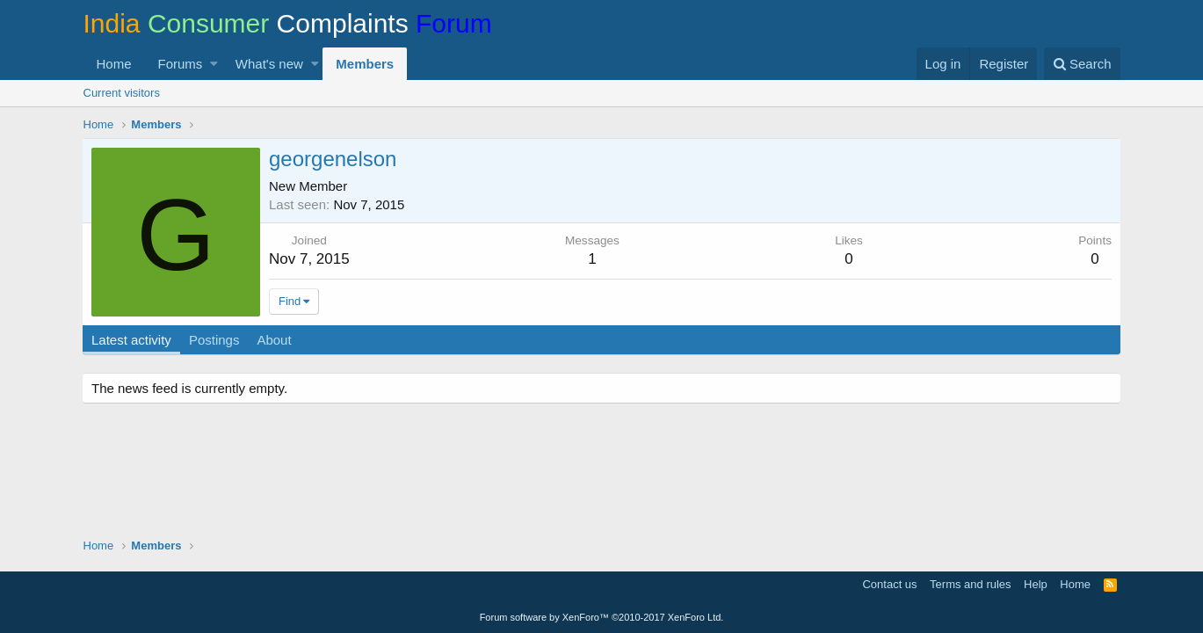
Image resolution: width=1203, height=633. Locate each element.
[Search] (1082, 63)
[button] (214, 63)
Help (1035, 584)
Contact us (889, 584)
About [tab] (275, 339)
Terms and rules (970, 584)
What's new (269, 63)
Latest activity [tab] (133, 339)
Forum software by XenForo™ (602, 617)
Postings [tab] (215, 339)
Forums (180, 63)
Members (365, 63)
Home (114, 63)
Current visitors (121, 92)
